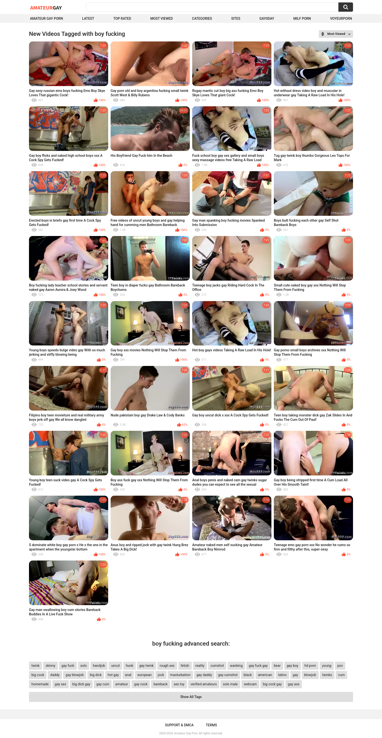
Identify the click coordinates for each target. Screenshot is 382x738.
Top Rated (122, 18)
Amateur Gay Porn (46, 18)
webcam (250, 684)
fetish (185, 666)
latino (282, 675)
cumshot (217, 666)
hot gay (113, 675)
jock (161, 675)
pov (340, 666)
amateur (121, 684)
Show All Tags (191, 697)
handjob (99, 666)
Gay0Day (266, 18)
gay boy (292, 666)
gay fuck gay (258, 666)
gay (295, 675)
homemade (40, 684)
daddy (54, 675)
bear (277, 666)
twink (35, 666)
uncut (115, 666)
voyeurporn (341, 18)
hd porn (310, 666)
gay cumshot (228, 675)
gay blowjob (75, 675)
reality (200, 666)
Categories (202, 18)
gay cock (140, 684)
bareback (160, 684)
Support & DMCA (179, 725)
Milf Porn (302, 18)
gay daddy (204, 675)
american (265, 675)
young (326, 666)
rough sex (167, 666)
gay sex (60, 684)
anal (128, 675)
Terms (211, 725)
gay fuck (67, 666)
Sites (235, 18)
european (144, 675)
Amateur (46, 7)
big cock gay (272, 684)
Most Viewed (161, 18)
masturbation (180, 675)
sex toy (179, 684)
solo (83, 666)
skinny (50, 666)
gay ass (294, 684)
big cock (37, 675)
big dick (96, 675)
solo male (230, 684)
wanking (236, 666)
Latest (88, 18)
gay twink (146, 666)
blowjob (310, 675)
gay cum (102, 684)
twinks (327, 675)
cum (341, 675)
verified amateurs (204, 684)
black (248, 675)
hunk (129, 666)
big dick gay (81, 684)
